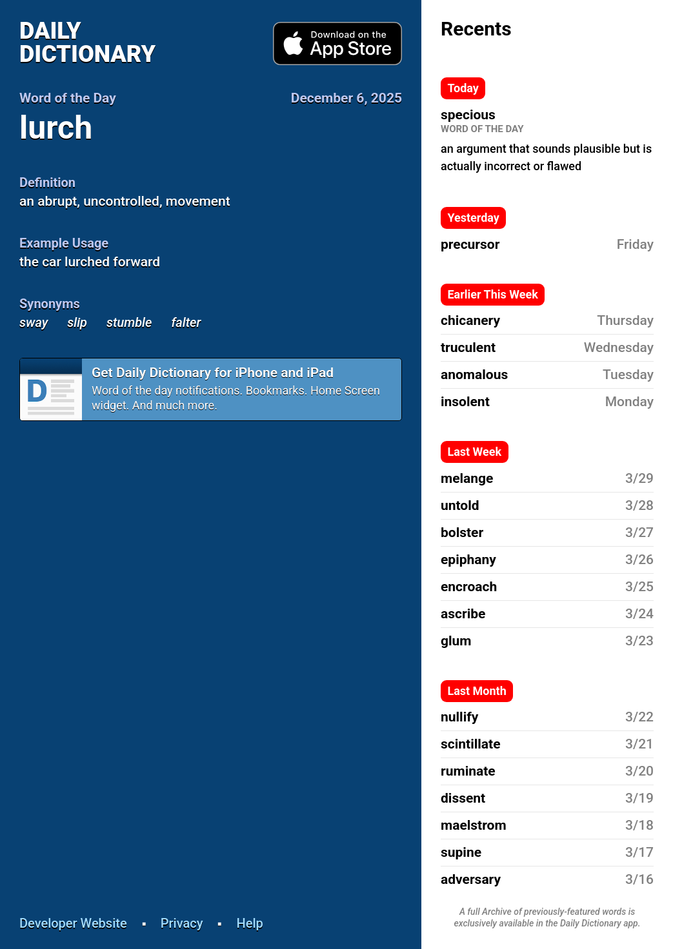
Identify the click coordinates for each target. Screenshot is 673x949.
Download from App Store (337, 44)
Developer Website (73, 923)
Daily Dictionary (87, 42)
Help (250, 923)
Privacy (182, 923)
